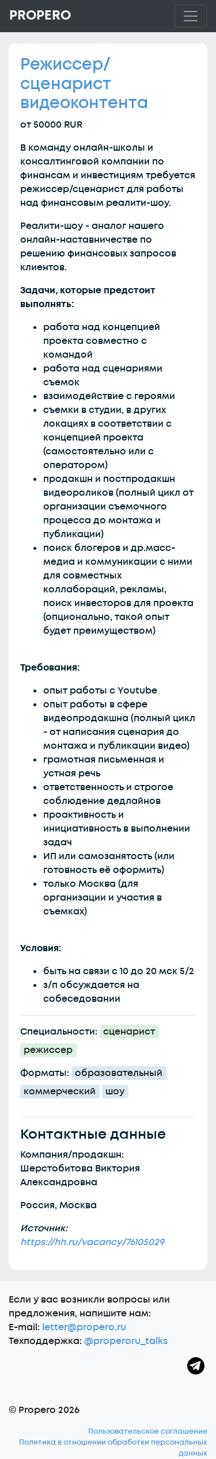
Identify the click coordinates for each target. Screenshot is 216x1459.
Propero (40, 15)
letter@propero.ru (84, 1327)
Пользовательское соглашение (147, 1431)
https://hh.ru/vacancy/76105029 (92, 1242)
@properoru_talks (126, 1341)
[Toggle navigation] (191, 16)
